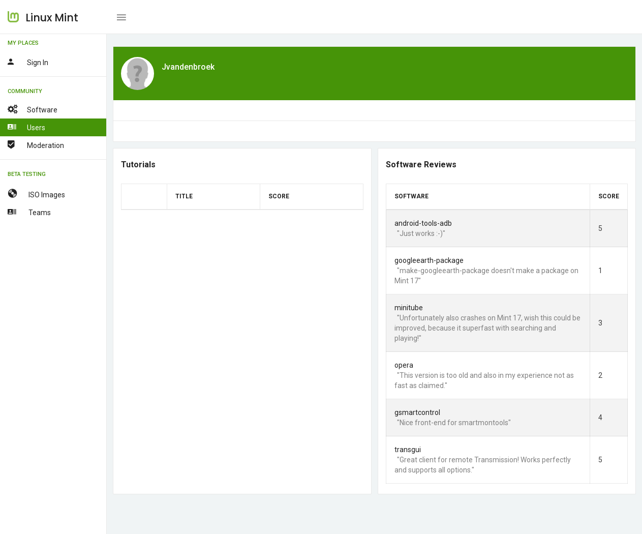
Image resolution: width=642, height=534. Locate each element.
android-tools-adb (423, 223)
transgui (407, 450)
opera (403, 365)
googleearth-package (429, 260)
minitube (408, 308)
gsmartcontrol (417, 412)
